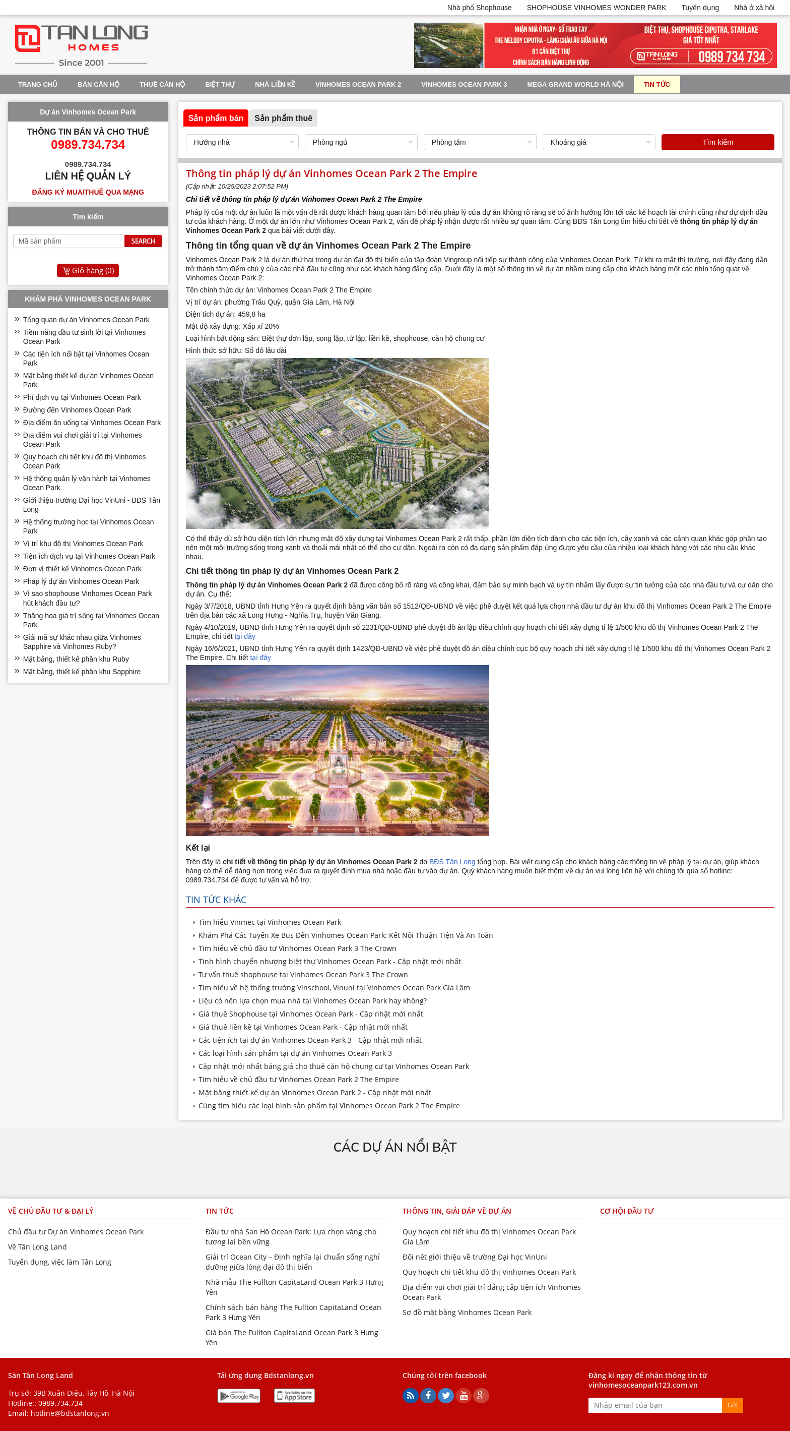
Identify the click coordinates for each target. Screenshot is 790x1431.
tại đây (244, 636)
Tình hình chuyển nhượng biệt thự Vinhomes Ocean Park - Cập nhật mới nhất (330, 961)
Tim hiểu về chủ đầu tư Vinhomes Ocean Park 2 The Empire (299, 1079)
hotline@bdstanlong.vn (70, 1413)
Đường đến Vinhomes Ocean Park (77, 410)
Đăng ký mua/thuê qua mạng (88, 192)
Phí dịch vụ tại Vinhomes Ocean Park (82, 397)
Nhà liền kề (275, 84)
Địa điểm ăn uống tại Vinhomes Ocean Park (92, 423)
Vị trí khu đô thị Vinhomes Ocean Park (83, 544)
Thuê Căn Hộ (162, 84)
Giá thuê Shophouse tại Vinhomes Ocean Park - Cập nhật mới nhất (311, 1014)
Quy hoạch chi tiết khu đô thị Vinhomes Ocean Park (489, 1272)
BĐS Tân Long (452, 862)
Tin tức (657, 84)
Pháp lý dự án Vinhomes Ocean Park (81, 581)
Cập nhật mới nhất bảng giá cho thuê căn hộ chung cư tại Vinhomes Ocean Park (334, 1066)
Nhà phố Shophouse (479, 8)
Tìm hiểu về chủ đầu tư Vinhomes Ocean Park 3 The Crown (298, 948)
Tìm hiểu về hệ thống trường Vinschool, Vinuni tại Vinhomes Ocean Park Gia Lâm (334, 987)
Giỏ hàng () (93, 270)
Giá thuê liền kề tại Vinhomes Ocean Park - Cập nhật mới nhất (303, 1027)
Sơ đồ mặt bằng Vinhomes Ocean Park (467, 1312)
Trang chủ (38, 84)
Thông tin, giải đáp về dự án (457, 1211)
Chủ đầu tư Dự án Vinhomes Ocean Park (76, 1231)
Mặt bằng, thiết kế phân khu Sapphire (82, 672)
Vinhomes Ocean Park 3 (464, 84)
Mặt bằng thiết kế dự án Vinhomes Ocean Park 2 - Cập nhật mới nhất (315, 1092)
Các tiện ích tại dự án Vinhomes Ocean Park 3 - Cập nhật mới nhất (310, 1040)
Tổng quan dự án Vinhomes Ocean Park (86, 320)
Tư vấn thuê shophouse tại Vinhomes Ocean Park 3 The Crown (303, 974)
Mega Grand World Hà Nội (576, 84)
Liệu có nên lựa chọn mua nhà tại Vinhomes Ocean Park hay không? (313, 1000)
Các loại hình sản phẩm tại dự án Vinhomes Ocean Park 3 (295, 1053)
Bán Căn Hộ (98, 84)
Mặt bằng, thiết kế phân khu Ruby (76, 659)
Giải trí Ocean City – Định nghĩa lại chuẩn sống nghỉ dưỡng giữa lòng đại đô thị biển (293, 1262)
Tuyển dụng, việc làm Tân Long (59, 1262)
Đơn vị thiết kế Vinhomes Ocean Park (82, 569)
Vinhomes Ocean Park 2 (358, 84)
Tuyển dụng (700, 8)
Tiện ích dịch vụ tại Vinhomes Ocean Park (89, 556)
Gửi (733, 1405)
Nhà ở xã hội (754, 8)
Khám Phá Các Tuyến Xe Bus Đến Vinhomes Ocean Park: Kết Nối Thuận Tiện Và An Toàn (346, 935)
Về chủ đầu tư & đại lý (50, 1211)
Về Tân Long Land (37, 1246)
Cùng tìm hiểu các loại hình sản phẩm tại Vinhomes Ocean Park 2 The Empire (329, 1105)
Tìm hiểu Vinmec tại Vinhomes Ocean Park (271, 922)
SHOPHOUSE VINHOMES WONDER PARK (597, 8)
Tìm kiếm (717, 142)
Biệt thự (220, 84)
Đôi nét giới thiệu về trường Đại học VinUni (475, 1257)
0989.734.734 (60, 1403)
